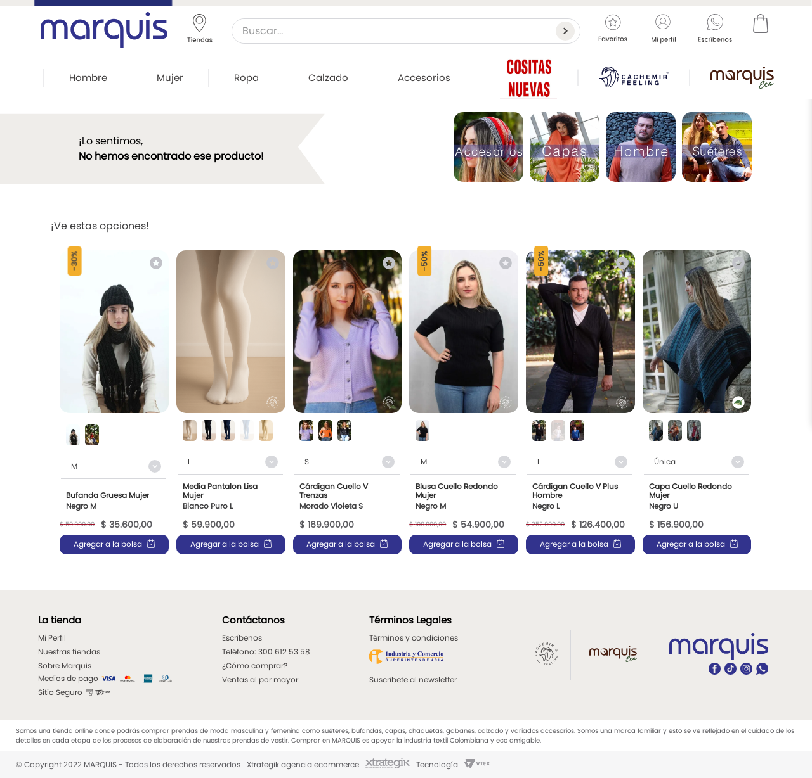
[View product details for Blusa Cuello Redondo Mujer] (464, 402)
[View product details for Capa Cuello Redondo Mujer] (697, 402)
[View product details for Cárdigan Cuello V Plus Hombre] (580, 402)
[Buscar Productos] (568, 31)
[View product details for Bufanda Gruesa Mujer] (114, 402)
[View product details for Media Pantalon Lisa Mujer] (231, 402)
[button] (73, 436)
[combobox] (406, 31)
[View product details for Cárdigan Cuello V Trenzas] (347, 402)
